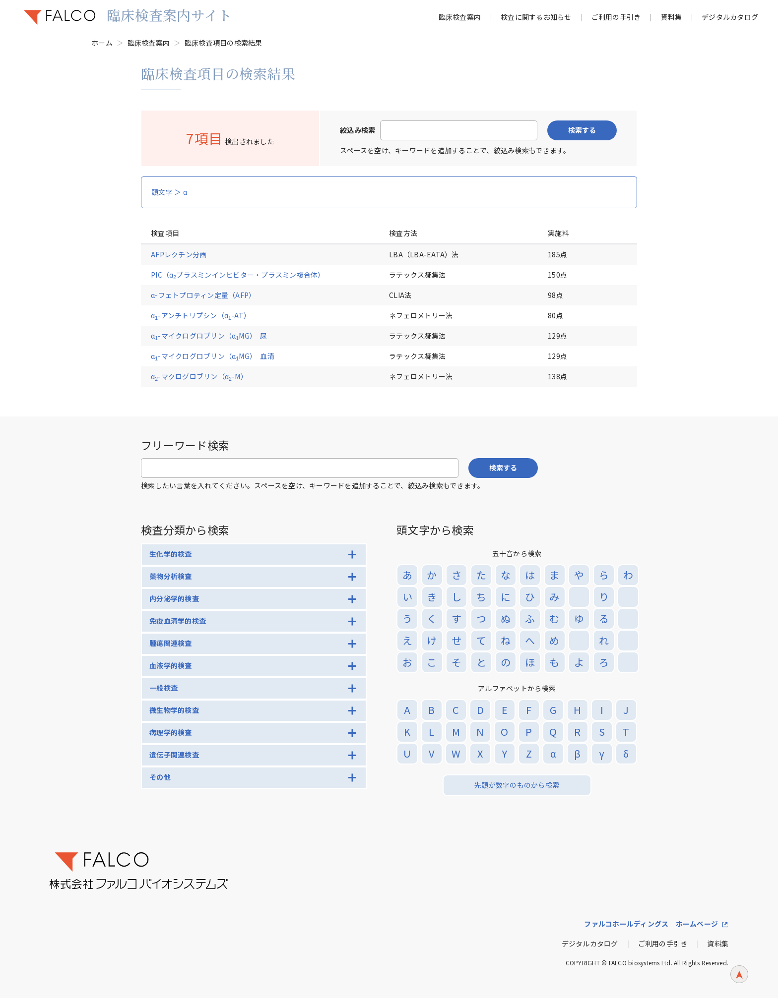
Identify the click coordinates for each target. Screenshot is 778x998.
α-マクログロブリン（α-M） (199, 376)
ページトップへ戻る (739, 982)
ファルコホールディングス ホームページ (651, 924)
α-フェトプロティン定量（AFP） (203, 295)
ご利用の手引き (616, 17)
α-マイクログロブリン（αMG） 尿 (209, 336)
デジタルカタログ (730, 17)
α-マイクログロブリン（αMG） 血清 (212, 356)
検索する (582, 130)
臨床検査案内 (460, 17)
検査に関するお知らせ (536, 17)
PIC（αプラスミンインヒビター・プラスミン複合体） (238, 275)
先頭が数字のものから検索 (516, 785)
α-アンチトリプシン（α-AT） (201, 315)
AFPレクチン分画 (178, 254)
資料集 (671, 17)
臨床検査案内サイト (169, 15)
